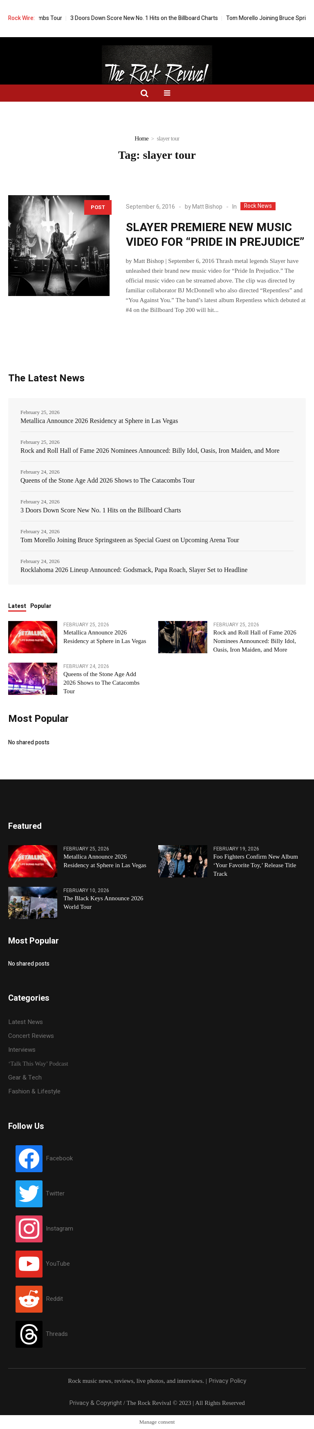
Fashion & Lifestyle (34, 1091)
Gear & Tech (25, 1077)
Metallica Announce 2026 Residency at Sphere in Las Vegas (99, 420)
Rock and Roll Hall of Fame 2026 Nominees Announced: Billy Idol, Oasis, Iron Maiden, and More (150, 450)
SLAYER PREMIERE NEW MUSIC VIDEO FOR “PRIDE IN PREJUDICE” (215, 235)
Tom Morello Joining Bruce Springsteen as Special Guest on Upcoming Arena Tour (129, 539)
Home (141, 138)
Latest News (25, 1021)
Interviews (22, 1049)
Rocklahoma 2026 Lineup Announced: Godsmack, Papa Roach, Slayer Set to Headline (133, 569)
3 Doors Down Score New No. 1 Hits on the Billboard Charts (155, 18)
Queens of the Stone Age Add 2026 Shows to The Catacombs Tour (107, 480)
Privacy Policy (227, 1380)
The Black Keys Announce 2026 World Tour (103, 902)
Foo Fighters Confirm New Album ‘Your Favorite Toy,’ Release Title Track (255, 865)
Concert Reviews (31, 1035)
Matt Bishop (207, 207)
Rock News (258, 206)
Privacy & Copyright (95, 1402)
